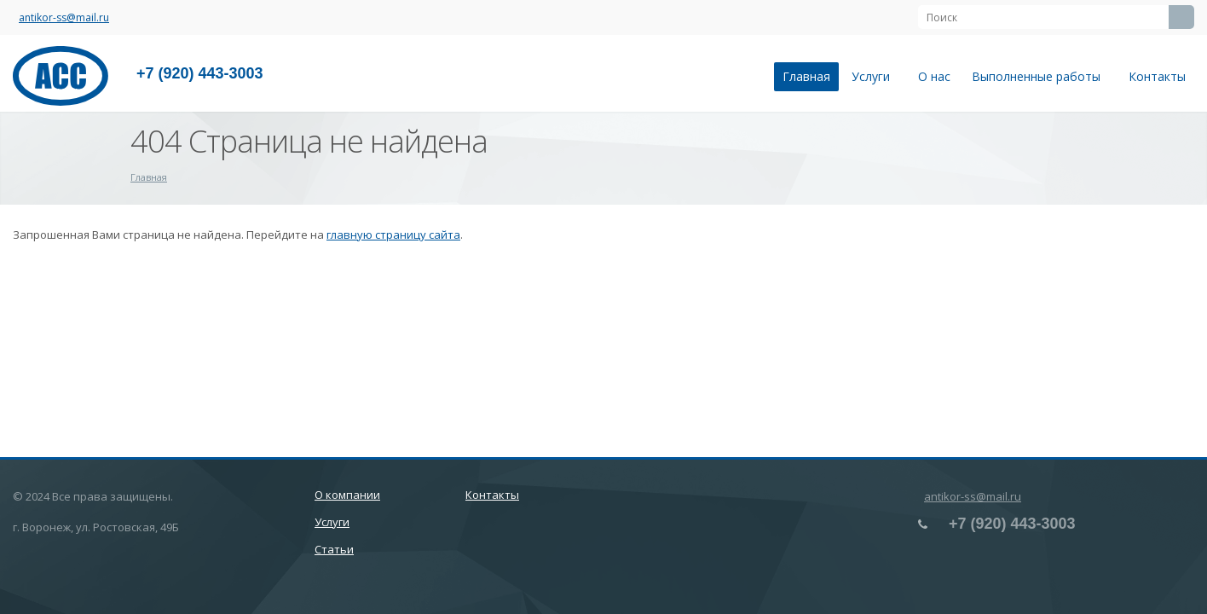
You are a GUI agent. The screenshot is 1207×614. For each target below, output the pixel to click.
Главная (806, 76)
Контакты (1157, 76)
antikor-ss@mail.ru (64, 17)
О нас (934, 76)
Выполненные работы (1039, 76)
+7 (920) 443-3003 (199, 73)
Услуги (874, 76)
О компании (347, 494)
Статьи (334, 549)
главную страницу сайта (393, 234)
